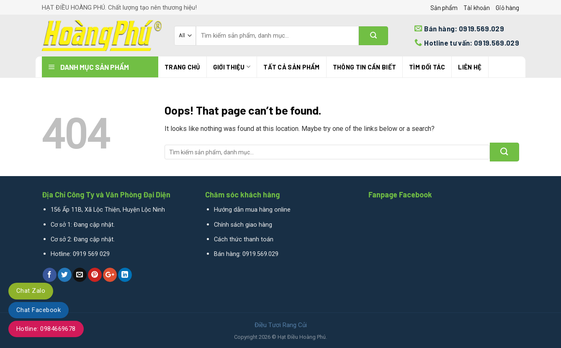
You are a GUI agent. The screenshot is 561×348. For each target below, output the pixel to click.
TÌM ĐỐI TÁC (427, 67)
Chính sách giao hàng (243, 224)
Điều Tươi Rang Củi (281, 325)
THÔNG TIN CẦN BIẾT (364, 67)
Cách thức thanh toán (243, 239)
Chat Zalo (30, 290)
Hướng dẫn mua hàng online (252, 209)
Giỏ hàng (507, 7)
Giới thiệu (232, 67)
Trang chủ (182, 67)
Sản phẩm (444, 7)
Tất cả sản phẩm (291, 67)
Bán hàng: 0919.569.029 (246, 254)
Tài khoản (476, 7)
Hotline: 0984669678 (46, 329)
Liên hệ (469, 67)
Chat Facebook (38, 310)
